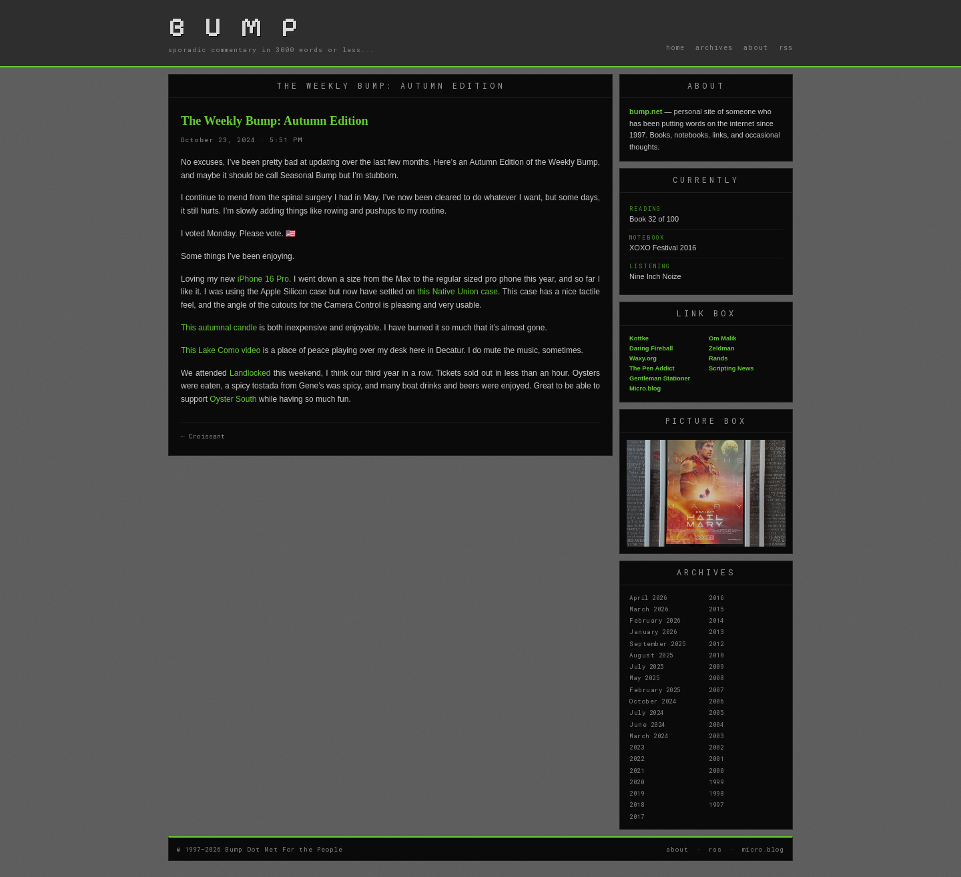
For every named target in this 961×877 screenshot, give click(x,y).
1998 (716, 793)
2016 (716, 597)
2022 (636, 758)
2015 (716, 609)
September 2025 (657, 643)
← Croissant (203, 436)
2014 (716, 620)
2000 (716, 770)
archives (714, 47)
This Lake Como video (220, 350)
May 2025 (644, 677)
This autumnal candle (219, 327)
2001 (716, 758)
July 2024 (646, 712)
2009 (716, 666)
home (675, 47)
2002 (716, 747)
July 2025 (646, 666)
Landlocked (250, 373)
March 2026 (648, 609)
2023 (636, 747)
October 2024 (652, 701)
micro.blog (763, 849)
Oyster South (233, 399)
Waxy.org (643, 358)
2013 (716, 631)
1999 (716, 782)
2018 (636, 804)
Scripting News (731, 368)
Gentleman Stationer (659, 378)
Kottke (639, 338)
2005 (716, 712)
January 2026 (653, 631)
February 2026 (655, 620)
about (755, 47)
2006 (716, 701)
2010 (716, 655)
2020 (636, 782)
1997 (716, 804)
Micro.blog (645, 388)
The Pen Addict (652, 368)
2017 (636, 816)
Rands (718, 358)
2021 (636, 770)
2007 (716, 689)
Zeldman (721, 348)
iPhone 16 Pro (263, 279)
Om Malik (722, 338)
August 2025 (651, 655)
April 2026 (648, 597)
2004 (716, 724)
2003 (716, 736)
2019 (636, 793)
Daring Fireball (651, 348)
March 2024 (648, 736)
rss (786, 47)
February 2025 (655, 689)
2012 (716, 643)
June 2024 (647, 724)
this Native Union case (457, 291)
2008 (716, 677)
